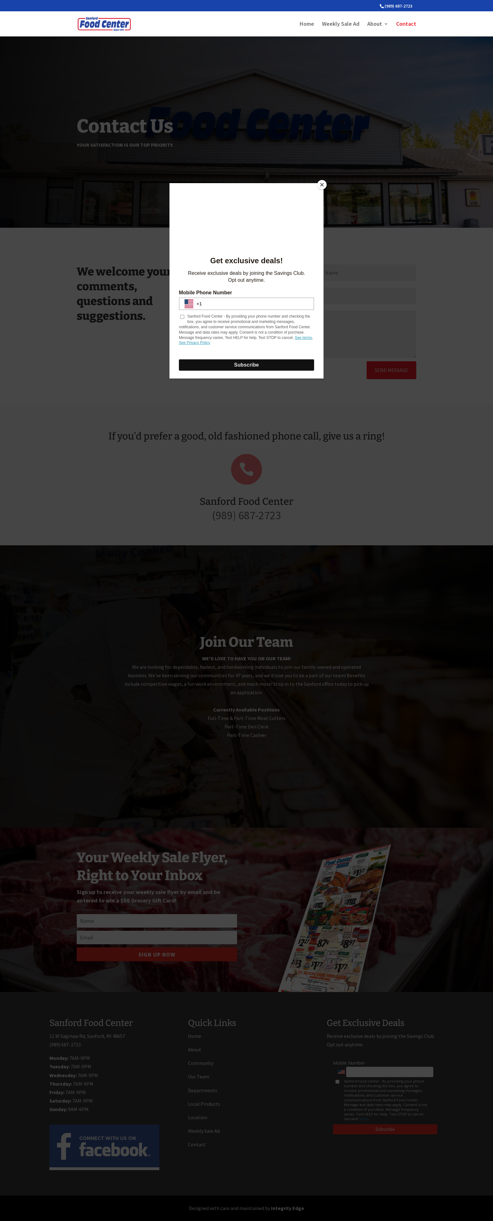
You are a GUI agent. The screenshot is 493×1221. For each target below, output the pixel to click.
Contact (406, 24)
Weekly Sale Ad (340, 24)
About (374, 24)
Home (307, 24)
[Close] (322, 184)
